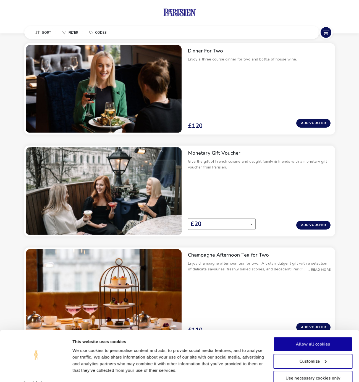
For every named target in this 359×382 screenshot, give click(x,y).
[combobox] (177, 177)
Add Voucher (313, 99)
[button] (43, 33)
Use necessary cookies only (312, 364)
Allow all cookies (313, 330)
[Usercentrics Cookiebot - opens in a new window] (36, 371)
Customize (313, 347)
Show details (85, 371)
